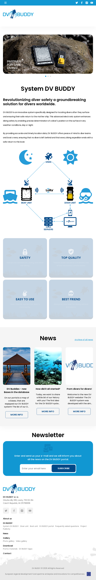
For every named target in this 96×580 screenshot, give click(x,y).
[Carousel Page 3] (50, 76)
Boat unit (34, 526)
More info (16, 414)
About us (7, 518)
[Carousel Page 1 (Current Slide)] (45, 76)
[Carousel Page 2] (48, 76)
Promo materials (10, 549)
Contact (7, 553)
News (5, 533)
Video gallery (21, 541)
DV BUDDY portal (46, 526)
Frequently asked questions (67, 526)
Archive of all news (84, 339)
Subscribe (64, 468)
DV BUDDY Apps (25, 549)
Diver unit (24, 526)
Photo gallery (8, 541)
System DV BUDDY (11, 526)
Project (83, 526)
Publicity (6, 529)
